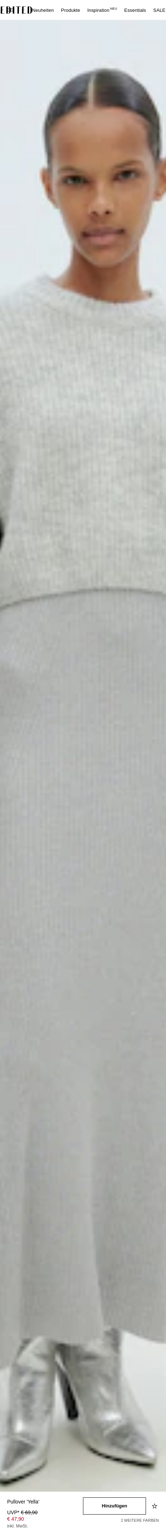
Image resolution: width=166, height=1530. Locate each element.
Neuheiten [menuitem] (43, 10)
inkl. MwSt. (17, 1526)
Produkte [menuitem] (70, 10)
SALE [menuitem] (159, 10)
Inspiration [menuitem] (102, 10)
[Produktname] (45, 1502)
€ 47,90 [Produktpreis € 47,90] (15, 1518)
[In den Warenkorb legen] (114, 1506)
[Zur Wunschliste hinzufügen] (155, 1506)
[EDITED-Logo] (16, 10)
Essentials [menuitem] (135, 10)
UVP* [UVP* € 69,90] (22, 1512)
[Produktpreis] (45, 1520)
